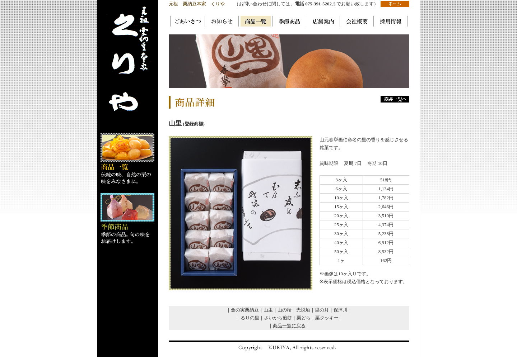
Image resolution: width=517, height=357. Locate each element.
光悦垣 (303, 310)
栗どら (304, 317)
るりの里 (250, 317)
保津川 (341, 310)
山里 (268, 310)
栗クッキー (327, 317)
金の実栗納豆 (245, 310)
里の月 (322, 310)
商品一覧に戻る (289, 325)
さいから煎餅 (278, 317)
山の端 (285, 310)
